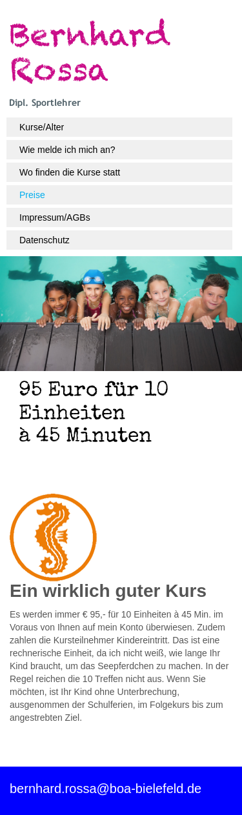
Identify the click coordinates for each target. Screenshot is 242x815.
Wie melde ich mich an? (67, 150)
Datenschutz (44, 240)
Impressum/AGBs (54, 217)
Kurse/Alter (41, 127)
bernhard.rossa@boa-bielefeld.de (105, 788)
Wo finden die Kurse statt (69, 172)
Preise (32, 195)
